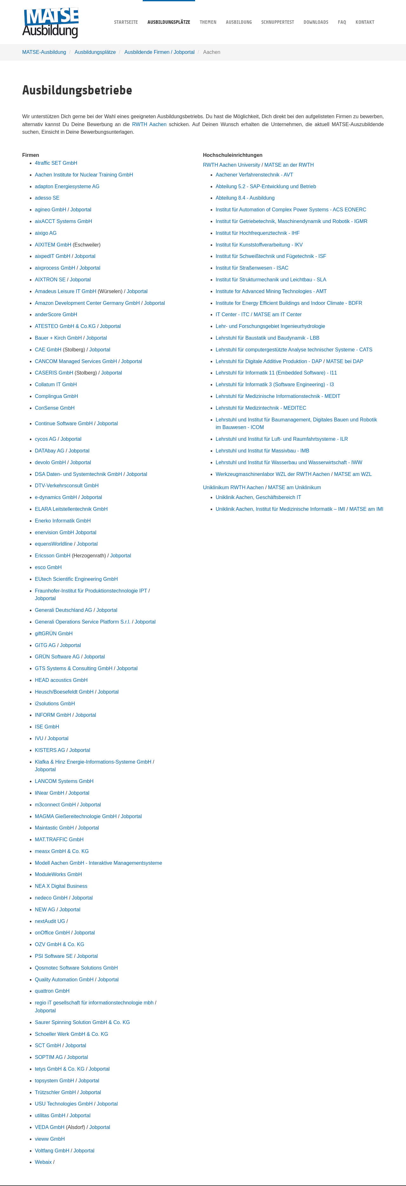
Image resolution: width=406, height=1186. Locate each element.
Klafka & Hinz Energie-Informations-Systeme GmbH (93, 762)
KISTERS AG (50, 750)
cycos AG (45, 439)
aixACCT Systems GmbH (63, 221)
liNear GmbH (49, 793)
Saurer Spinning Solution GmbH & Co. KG (82, 1022)
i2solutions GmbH (55, 703)
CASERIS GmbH (54, 372)
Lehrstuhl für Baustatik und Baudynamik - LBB (267, 338)
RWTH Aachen (149, 124)
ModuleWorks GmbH (58, 874)
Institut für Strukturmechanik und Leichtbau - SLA (271, 279)
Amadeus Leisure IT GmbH (65, 291)
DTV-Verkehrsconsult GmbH (67, 485)
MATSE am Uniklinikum (294, 487)
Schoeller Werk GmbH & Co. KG (71, 1034)
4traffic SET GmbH (56, 163)
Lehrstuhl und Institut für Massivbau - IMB (262, 450)
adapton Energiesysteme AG (67, 186)
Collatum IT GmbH (56, 384)
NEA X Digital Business (61, 886)
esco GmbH (48, 567)
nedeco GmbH (51, 898)
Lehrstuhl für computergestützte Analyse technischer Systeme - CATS (294, 349)
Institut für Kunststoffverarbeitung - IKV (259, 244)
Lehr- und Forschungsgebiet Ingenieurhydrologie (270, 326)
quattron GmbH (52, 991)
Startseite (126, 12)
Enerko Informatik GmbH (63, 520)
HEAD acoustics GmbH (61, 680)
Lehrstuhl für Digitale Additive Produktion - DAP (269, 361)
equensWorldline (54, 544)
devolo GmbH (50, 462)
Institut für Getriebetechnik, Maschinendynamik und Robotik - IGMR (291, 221)
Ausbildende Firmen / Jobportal (159, 52)
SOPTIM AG (49, 1057)
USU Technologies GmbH (64, 1103)
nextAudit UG (50, 921)
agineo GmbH (50, 209)
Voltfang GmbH (52, 1150)
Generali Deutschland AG (63, 610)
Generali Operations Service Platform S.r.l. (82, 622)
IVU (39, 738)
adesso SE (47, 198)
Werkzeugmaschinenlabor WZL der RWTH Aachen (273, 474)
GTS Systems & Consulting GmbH (74, 668)
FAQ (342, 12)
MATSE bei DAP (344, 361)
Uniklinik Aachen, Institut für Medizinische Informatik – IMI (280, 509)
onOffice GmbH (52, 932)
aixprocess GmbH (55, 268)
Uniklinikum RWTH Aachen (233, 487)
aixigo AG (45, 233)
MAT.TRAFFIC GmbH (59, 839)
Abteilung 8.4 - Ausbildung (245, 198)
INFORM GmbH (53, 715)
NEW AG (45, 909)
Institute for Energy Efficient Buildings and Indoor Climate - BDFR (289, 303)
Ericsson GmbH (52, 555)
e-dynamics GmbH (56, 497)
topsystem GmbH (54, 1080)
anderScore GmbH (56, 314)
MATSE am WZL (353, 474)
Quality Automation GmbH (64, 979)
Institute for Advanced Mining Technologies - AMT (271, 291)
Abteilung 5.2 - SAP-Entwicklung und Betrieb (266, 186)
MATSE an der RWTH (289, 165)
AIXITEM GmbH (53, 244)
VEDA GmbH (49, 1127)
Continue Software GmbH (64, 423)
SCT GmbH (48, 1045)
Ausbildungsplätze (95, 52)
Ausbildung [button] (239, 12)
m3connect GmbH (55, 804)
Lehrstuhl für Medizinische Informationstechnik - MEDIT (278, 396)
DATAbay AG (49, 450)
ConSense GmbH (55, 408)
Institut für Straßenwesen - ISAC (252, 268)
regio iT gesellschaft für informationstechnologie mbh (94, 1002)
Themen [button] (208, 12)
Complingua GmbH (56, 396)
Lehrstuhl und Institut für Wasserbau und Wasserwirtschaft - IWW (289, 462)
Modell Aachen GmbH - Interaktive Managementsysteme (98, 863)
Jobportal (80, 209)
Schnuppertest (278, 12)
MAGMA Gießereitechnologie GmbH (76, 816)
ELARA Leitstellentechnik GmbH (71, 509)
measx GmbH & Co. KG (62, 851)
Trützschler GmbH (55, 1092)
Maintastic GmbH (54, 827)
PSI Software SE (54, 956)
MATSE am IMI (366, 509)
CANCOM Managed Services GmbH (76, 361)
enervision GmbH (54, 532)
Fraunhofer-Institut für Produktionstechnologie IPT (91, 590)
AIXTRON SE (50, 279)
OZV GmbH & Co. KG (59, 944)
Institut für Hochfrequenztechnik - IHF (258, 233)
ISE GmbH (47, 726)
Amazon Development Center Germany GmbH (87, 303)
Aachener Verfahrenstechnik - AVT (254, 174)
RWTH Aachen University (231, 165)
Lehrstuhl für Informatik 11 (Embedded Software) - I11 (276, 372)
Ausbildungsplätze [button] (169, 12)
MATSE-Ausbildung (44, 52)
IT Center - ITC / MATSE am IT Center (259, 314)
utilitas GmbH (50, 1115)
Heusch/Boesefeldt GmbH (64, 692)
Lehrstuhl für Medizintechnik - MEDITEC (261, 408)
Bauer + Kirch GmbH (58, 338)
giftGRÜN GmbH (54, 633)
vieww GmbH (50, 1139)
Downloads (316, 12)
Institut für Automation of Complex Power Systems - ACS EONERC (291, 209)
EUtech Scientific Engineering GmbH (76, 579)
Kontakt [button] (365, 12)
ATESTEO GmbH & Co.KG (65, 326)
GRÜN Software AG (57, 656)
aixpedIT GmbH (52, 256)
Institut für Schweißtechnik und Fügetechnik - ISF (271, 256)
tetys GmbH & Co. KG (59, 1069)
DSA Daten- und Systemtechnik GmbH (78, 474)
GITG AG (45, 645)
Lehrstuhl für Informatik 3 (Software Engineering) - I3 (275, 384)
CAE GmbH (48, 349)
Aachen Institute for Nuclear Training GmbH (84, 174)
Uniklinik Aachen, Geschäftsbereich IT (258, 497)
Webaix (43, 1162)
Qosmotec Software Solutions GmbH (76, 968)
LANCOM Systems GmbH (64, 781)
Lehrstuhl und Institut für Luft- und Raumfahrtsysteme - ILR (282, 439)
